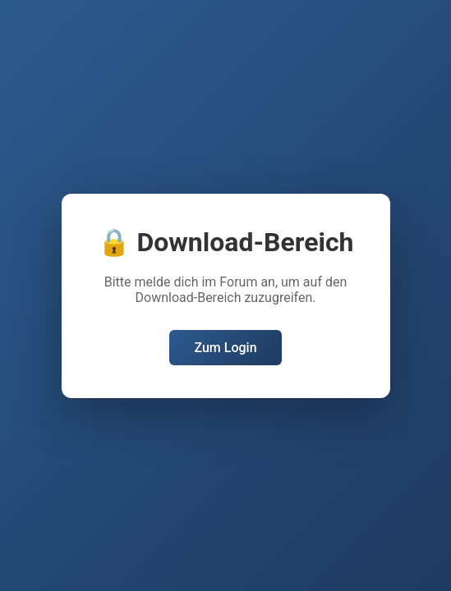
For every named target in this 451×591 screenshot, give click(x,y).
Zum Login (225, 347)
